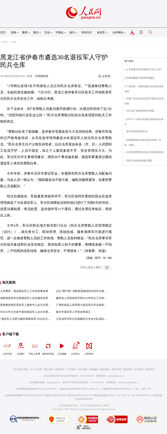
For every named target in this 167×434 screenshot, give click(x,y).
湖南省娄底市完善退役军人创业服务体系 (24, 298)
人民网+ (20, 347)
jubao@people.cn (116, 376)
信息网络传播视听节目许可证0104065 (24, 395)
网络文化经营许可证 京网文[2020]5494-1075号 (68, 395)
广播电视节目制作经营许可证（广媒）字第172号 (126, 389)
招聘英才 (59, 369)
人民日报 (7, 347)
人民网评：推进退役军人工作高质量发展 (24, 291)
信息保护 (139, 369)
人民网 (4, 42)
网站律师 (127, 369)
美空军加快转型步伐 (136, 131)
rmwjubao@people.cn (128, 382)
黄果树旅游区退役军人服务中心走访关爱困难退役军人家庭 (35, 304)
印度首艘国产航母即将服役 (140, 78)
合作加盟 (82, 369)
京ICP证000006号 (140, 395)
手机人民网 (34, 347)
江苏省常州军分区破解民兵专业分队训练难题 (82, 318)
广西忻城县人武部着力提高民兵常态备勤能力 (82, 304)
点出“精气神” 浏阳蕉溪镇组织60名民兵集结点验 (84, 291)
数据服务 (105, 369)
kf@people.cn (53, 382)
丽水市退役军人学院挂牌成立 (73, 311)
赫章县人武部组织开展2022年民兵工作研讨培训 (84, 298)
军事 (13, 42)
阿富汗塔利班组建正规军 (139, 160)
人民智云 (75, 347)
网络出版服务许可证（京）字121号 (112, 395)
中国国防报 (41, 76)
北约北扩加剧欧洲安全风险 (140, 111)
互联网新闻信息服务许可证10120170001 (36, 389)
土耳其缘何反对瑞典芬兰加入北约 (143, 69)
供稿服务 (93, 369)
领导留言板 (48, 347)
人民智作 (89, 347)
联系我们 (150, 369)
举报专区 (86, 32)
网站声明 (116, 369)
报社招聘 (48, 369)
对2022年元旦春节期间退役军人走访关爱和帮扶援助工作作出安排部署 (41, 311)
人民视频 (62, 347)
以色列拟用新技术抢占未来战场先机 (145, 152)
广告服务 (71, 369)
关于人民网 (36, 369)
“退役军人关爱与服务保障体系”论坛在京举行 (26, 318)
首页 (3, 32)
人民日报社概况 (20, 369)
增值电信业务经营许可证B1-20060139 (79, 389)
